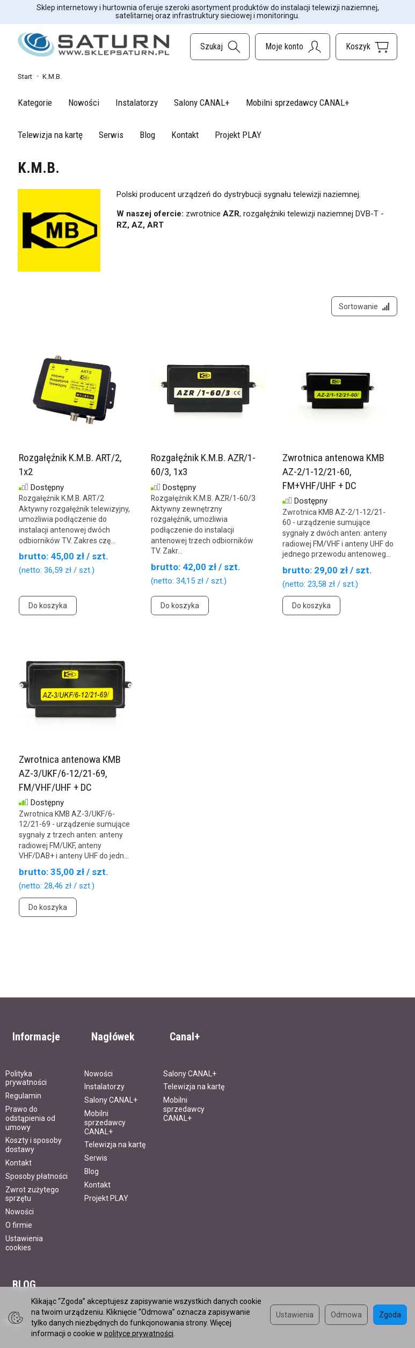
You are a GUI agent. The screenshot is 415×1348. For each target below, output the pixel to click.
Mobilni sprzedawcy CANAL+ (298, 102)
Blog (147, 134)
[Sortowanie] (360, 309)
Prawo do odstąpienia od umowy (30, 1109)
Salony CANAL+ (202, 102)
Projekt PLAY (238, 134)
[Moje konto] (292, 46)
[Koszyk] (366, 46)
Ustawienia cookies (24, 1234)
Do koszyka (47, 612)
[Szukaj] (220, 46)
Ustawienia (295, 1314)
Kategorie (35, 102)
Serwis (111, 134)
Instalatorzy (136, 102)
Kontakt (185, 134)
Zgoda (390, 1314)
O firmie (18, 1216)
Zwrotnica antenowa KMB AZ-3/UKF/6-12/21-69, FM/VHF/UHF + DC (70, 780)
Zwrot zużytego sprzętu (32, 1184)
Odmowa (346, 1314)
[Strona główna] (94, 45)
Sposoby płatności (36, 1167)
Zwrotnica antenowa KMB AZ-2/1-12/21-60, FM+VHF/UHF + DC (333, 478)
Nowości (83, 102)
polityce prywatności (138, 1333)
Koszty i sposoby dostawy (33, 1136)
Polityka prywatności (26, 1069)
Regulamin (23, 1086)
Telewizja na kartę (50, 134)
